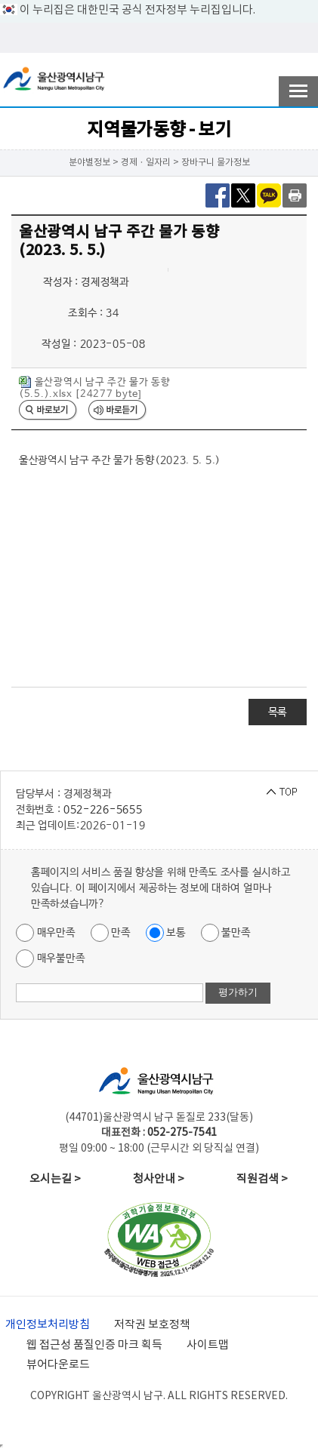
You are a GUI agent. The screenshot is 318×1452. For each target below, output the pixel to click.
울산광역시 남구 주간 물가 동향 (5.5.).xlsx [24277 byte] (95, 388)
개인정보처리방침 (47, 1324)
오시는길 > (55, 1179)
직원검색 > (262, 1179)
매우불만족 (50, 958)
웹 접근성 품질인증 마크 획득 (94, 1345)
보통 (166, 933)
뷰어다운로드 (58, 1364)
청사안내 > (158, 1179)
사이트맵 (208, 1345)
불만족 (226, 933)
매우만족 (46, 933)
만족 (111, 933)
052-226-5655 (102, 810)
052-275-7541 (182, 1133)
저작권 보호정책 (152, 1324)
